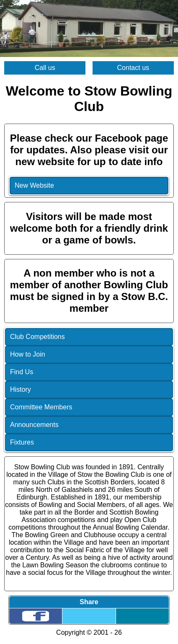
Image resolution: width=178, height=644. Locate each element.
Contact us (133, 67)
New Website (34, 185)
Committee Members (41, 407)
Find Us (21, 371)
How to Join (27, 354)
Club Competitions (37, 336)
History (20, 389)
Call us (45, 67)
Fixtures (22, 442)
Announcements (34, 424)
